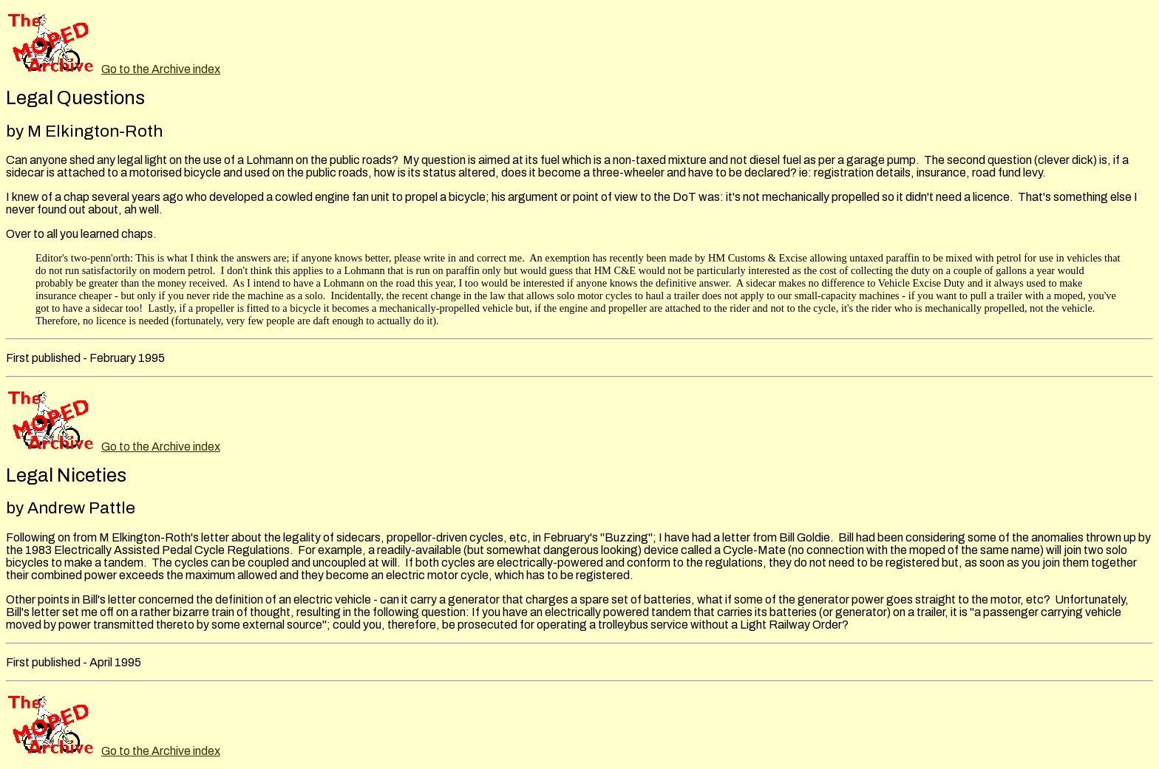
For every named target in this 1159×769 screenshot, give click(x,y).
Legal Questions (75, 98)
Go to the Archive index (160, 69)
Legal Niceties (66, 475)
